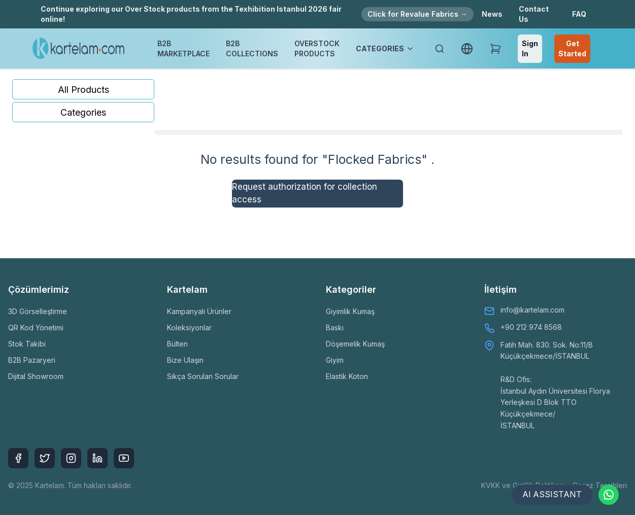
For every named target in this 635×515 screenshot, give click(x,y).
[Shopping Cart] (495, 49)
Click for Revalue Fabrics (417, 14)
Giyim (335, 360)
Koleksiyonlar (189, 327)
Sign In (530, 48)
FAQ (579, 14)
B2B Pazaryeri (31, 360)
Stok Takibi (27, 343)
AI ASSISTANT (552, 495)
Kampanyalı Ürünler (199, 311)
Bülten (177, 343)
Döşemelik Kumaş (355, 343)
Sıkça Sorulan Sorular (203, 376)
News (492, 14)
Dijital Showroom (35, 376)
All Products (83, 89)
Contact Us (534, 14)
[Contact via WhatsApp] (608, 495)
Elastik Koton (347, 376)
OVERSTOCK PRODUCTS (317, 48)
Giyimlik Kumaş (350, 311)
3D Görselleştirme (37, 311)
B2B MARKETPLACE (183, 48)
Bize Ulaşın (185, 360)
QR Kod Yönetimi (35, 327)
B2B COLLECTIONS (252, 48)
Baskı (335, 327)
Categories (83, 112)
